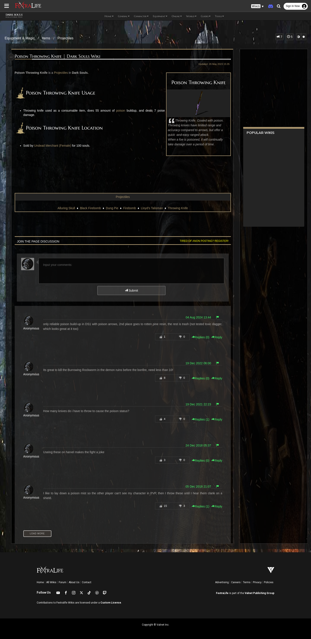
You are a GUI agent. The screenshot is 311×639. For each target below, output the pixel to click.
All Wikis (51, 582)
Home (40, 582)
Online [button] (177, 16)
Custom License (110, 602)
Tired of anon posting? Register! (202, 240)
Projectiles (65, 38)
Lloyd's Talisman (152, 208)
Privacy (257, 582)
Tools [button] (219, 16)
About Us (74, 582)
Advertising (222, 582)
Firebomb (129, 208)
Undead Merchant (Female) (53, 145)
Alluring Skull (66, 208)
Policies (268, 582)
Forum (62, 582)
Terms (247, 582)
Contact (86, 582)
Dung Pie (112, 208)
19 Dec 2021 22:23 (196, 404)
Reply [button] (215, 337)
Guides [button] (206, 16)
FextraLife (222, 593)
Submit (131, 290)
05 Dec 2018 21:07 (196, 486)
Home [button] (109, 16)
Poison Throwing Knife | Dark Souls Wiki (58, 56)
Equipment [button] (160, 16)
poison (120, 110)
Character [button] (141, 16)
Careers (236, 582)
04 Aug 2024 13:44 (197, 317)
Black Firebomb (90, 208)
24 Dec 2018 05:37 (196, 445)
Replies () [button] (199, 337)
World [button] (191, 16)
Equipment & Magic (20, 38)
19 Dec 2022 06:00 (196, 363)
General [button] (124, 16)
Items (46, 38)
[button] (257, 6)
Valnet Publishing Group (259, 593)
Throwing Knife (178, 208)
